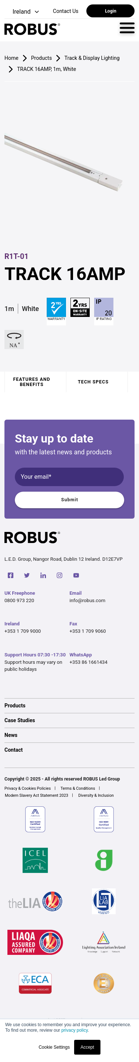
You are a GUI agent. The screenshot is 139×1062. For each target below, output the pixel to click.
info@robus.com (88, 600)
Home (11, 58)
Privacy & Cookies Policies (27, 788)
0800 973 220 (19, 600)
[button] (22, 12)
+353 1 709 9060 (88, 631)
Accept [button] (87, 1047)
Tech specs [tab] (93, 382)
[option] (69, 705)
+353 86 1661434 (88, 662)
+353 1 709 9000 (22, 631)
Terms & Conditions (77, 788)
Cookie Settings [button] (54, 1047)
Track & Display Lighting (92, 58)
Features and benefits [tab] (31, 382)
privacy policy (74, 1030)
